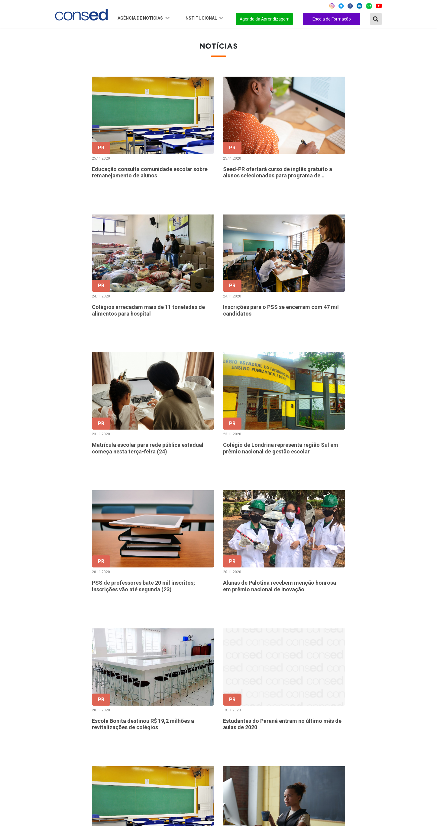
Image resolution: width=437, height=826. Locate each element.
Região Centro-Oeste (77, 712)
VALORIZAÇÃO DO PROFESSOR (314, 720)
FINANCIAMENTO (299, 728)
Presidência (178, 712)
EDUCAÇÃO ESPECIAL (304, 752)
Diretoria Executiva (186, 728)
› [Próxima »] (380, 634)
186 (329, 634)
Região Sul (66, 728)
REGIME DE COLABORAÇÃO (310, 695)
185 (316, 634)
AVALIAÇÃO (293, 769)
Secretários (178, 704)
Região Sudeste (72, 720)
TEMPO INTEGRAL (300, 712)
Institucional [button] (201, 18)
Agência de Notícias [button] (141, 18)
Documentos (179, 736)
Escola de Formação (331, 19)
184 (303, 634)
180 (253, 634)
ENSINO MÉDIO (297, 736)
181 (266, 634)
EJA (284, 761)
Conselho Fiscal (182, 720)
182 (278, 634)
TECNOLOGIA (294, 744)
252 (355, 634)
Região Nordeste (73, 704)
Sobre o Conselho (184, 695)
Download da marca (186, 744)
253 (367, 634)
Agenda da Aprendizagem (265, 19)
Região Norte (69, 695)
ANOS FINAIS (294, 704)
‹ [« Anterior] (202, 634)
